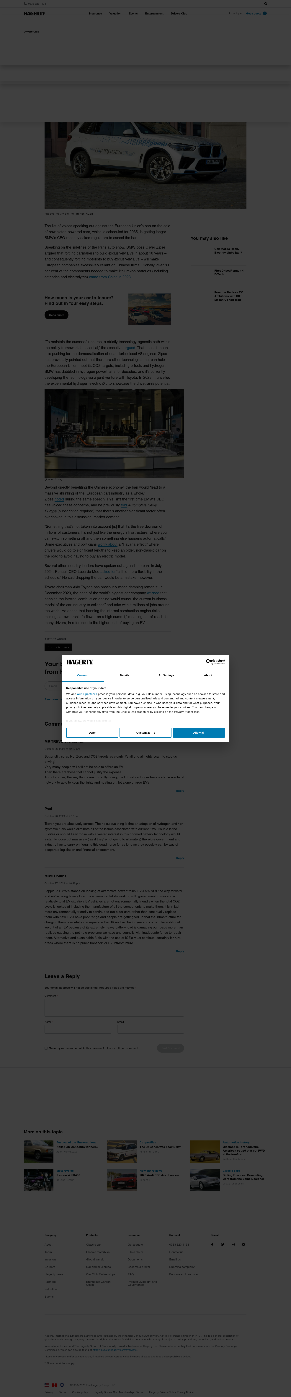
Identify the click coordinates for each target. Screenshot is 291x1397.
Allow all (199, 732)
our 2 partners (87, 694)
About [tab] (208, 675)
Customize (145, 732)
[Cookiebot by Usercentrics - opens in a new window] (208, 662)
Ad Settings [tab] (166, 675)
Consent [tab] (83, 675)
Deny (92, 732)
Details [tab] (124, 675)
